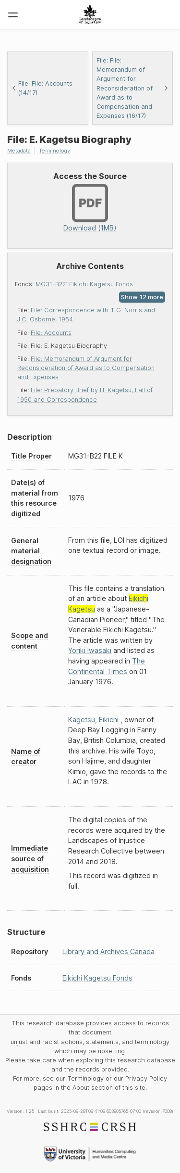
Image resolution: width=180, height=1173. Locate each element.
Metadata (19, 150)
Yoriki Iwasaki (89, 650)
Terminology (54, 150)
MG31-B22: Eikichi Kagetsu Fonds (84, 284)
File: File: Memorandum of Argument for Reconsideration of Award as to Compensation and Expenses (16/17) (132, 88)
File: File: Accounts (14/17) (42, 88)
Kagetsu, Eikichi (94, 719)
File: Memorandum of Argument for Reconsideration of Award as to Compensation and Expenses (86, 368)
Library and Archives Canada (108, 951)
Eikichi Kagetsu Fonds (97, 978)
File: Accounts (51, 332)
